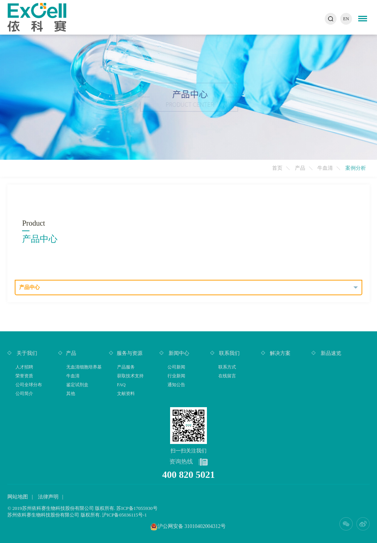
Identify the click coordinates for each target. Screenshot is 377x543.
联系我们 (229, 353)
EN (346, 18)
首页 (277, 168)
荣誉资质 (24, 375)
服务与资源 (129, 353)
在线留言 (227, 375)
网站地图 (17, 497)
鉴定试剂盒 (77, 384)
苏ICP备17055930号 (136, 508)
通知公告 (176, 384)
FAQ (121, 384)
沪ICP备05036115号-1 (124, 515)
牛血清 (325, 168)
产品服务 (126, 367)
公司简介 (24, 393)
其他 (70, 393)
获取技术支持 (130, 375)
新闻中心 (178, 353)
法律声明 (48, 497)
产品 (300, 168)
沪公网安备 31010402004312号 (192, 526)
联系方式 (227, 367)
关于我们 (26, 353)
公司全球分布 (28, 384)
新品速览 (330, 353)
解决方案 (280, 353)
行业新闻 (176, 375)
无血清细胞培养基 (84, 367)
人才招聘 (24, 367)
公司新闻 (176, 367)
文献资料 (126, 393)
